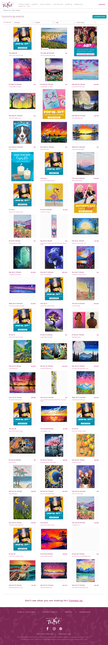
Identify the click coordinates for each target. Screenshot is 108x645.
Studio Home (24, 4)
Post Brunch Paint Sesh (78, 86)
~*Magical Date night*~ (15, 274)
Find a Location (26, 612)
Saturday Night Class (77, 118)
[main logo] (8, 2)
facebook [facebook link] (47, 628)
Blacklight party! (76, 337)
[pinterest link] (60, 628)
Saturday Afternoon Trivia (16, 587)
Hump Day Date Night (78, 149)
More (67, 4)
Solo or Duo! (12, 462)
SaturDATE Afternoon (15, 118)
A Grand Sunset (76, 305)
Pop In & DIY (58, 4)
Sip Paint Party (13, 493)
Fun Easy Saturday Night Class (80, 368)
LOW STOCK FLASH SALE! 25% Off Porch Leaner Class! (53, 244)
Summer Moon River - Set (79, 243)
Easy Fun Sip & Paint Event (47, 493)
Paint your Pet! (13, 149)
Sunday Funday (44, 149)
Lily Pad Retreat (13, 368)
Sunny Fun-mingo (45, 212)
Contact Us (64, 634)
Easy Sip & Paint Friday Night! (48, 462)
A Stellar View (75, 525)
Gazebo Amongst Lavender (16, 305)
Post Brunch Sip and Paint (79, 274)
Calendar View (99, 16)
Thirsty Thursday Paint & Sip (47, 55)
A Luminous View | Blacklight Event (81, 556)
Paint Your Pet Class (45, 274)
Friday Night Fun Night (15, 86)
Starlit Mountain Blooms (78, 399)
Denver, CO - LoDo (24, 6)
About (68, 612)
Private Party (50, 612)
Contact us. (76, 600)
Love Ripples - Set (45, 431)
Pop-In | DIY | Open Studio (16, 55)
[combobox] (23, 22)
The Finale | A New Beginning (80, 587)
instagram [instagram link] (54, 628)
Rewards (102, 4)
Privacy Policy (45, 634)
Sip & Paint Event (76, 462)
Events (35, 4)
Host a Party (45, 4)
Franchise (78, 4)
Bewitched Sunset (77, 180)
